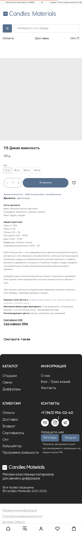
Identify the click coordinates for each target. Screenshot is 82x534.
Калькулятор (12, 446)
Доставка (42, 38)
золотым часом (21, 303)
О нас (45, 376)
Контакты (48, 388)
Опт (6, 440)
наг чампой (59, 300)
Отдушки (10, 376)
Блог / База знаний (55, 382)
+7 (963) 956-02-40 (57, 413)
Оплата (8, 38)
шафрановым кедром (40, 300)
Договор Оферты (14, 522)
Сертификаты (13, 433)
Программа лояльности (21, 452)
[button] (8, 528)
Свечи (7, 382)
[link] (41, 528)
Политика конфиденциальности (22, 516)
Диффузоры (12, 389)
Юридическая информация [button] (20, 510)
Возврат (9, 426)
